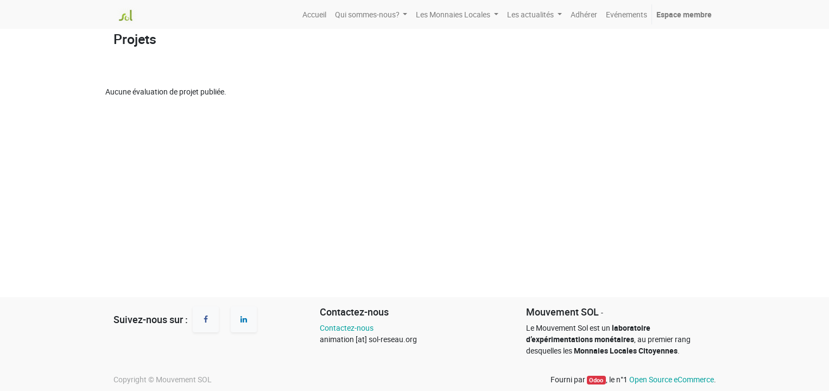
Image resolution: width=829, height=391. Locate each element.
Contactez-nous (347, 328)
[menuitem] (314, 14)
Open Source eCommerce (671, 379)
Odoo (596, 380)
